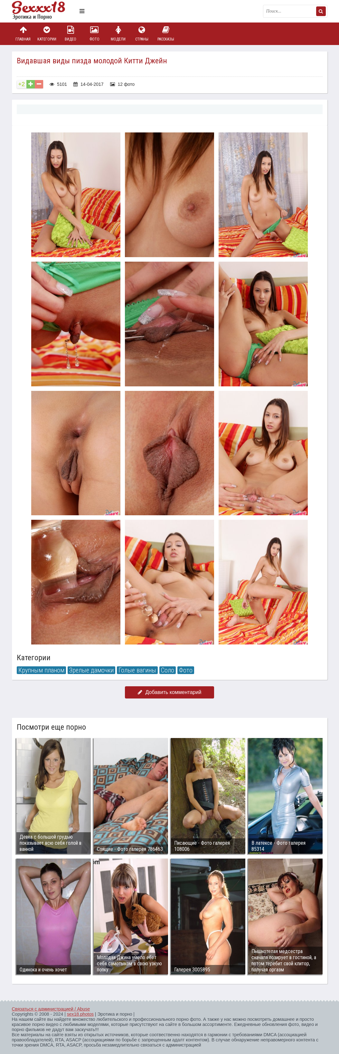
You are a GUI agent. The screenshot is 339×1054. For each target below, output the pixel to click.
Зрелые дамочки (91, 670)
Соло (167, 670)
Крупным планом (41, 670)
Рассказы (166, 33)
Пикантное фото (44, 11)
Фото (94, 33)
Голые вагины (137, 670)
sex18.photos (80, 1014)
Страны (142, 33)
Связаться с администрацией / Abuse (51, 1009)
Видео (70, 33)
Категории (46, 33)
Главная (23, 33)
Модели (118, 33)
